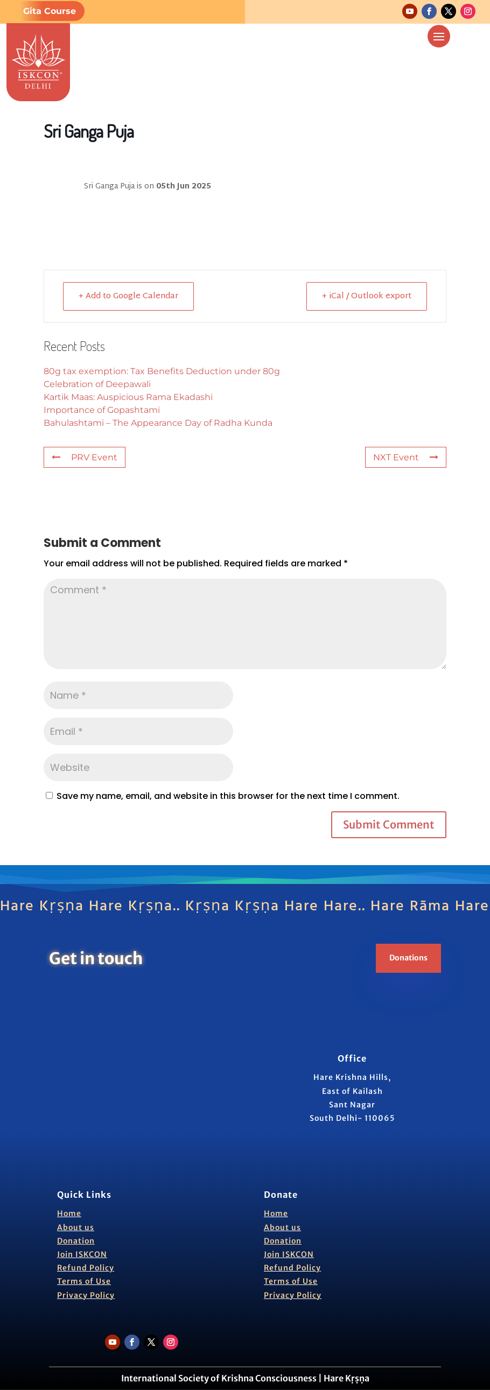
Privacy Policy (86, 1295)
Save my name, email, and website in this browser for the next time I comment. (228, 796)
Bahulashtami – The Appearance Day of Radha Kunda (158, 423)
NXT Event (405, 457)
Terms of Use (84, 1281)
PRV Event (84, 457)
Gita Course (49, 11)
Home (69, 1213)
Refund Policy (85, 1268)
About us (75, 1227)
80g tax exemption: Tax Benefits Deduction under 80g (162, 371)
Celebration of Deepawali (97, 384)
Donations (408, 958)
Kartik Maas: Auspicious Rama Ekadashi (128, 397)
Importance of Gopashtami (102, 410)
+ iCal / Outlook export (366, 296)
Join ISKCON (82, 1254)
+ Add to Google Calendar (128, 296)
